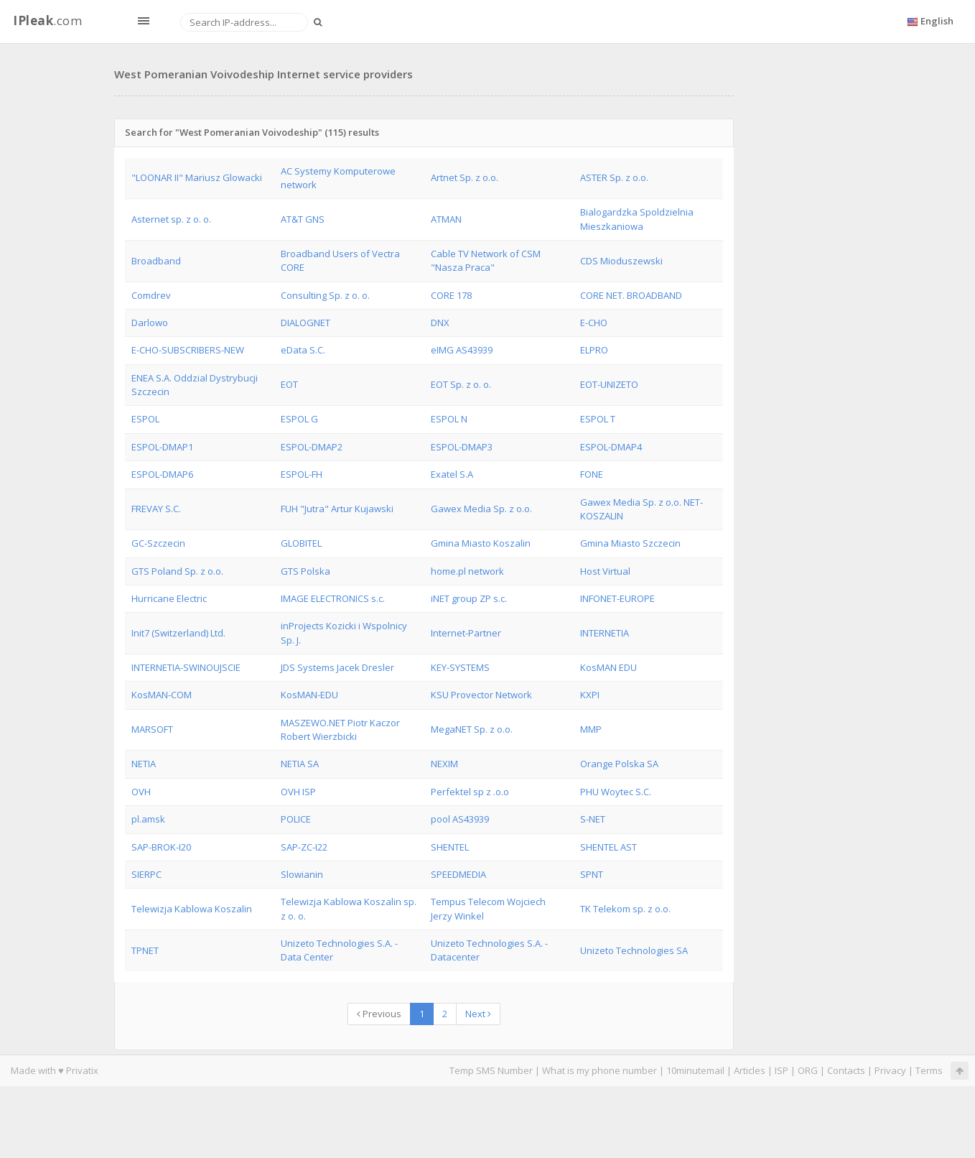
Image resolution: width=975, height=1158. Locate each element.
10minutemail (695, 1070)
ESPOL (145, 418)
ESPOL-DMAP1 (162, 446)
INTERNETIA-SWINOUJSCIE (186, 667)
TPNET (145, 950)
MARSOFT (152, 729)
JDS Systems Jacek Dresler (337, 667)
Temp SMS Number (491, 1070)
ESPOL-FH (301, 474)
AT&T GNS (303, 219)
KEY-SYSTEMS (460, 667)
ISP (782, 1070)
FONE (591, 474)
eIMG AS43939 (462, 349)
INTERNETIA (604, 632)
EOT (289, 384)
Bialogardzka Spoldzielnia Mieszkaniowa (637, 218)
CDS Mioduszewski (621, 260)
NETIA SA (300, 763)
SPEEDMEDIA (458, 874)
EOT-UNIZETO (609, 384)
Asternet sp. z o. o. (171, 219)
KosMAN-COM (161, 694)
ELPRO (594, 349)
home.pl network (467, 571)
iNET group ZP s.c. (469, 598)
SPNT (591, 874)
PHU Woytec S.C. (615, 791)
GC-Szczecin (158, 543)
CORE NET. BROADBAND (631, 295)
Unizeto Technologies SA (634, 950)
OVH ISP (298, 791)
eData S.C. (303, 349)
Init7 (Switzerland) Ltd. (178, 632)
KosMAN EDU (608, 667)
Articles (749, 1070)
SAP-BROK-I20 (161, 846)
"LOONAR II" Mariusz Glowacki (196, 177)
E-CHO (593, 322)
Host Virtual (605, 571)
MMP (591, 729)
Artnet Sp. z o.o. (464, 177)
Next (478, 1013)
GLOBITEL (301, 543)
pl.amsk (148, 818)
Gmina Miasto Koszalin (481, 543)
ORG (808, 1070)
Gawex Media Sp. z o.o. (481, 508)
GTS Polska (305, 571)
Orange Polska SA (619, 763)
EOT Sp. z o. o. (461, 384)
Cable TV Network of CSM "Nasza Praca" (486, 260)
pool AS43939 (460, 818)
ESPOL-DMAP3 (462, 446)
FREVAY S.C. (156, 508)
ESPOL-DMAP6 (162, 474)
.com (47, 20)
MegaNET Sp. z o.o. (472, 729)
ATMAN (446, 219)
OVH (141, 791)
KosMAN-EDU (309, 694)
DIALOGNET (305, 322)
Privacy (890, 1070)
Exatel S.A (452, 474)
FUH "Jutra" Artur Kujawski (337, 508)
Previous (379, 1013)
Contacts (846, 1070)
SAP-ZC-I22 (304, 846)
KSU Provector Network (481, 694)
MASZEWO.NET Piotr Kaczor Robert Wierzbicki (340, 729)
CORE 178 (451, 295)
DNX (440, 322)
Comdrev (151, 295)
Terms (929, 1070)
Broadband (156, 260)
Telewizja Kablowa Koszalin (191, 908)
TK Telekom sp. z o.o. (625, 908)
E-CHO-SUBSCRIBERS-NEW (187, 349)
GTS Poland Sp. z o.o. (177, 571)
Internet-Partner (466, 632)
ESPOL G (299, 418)
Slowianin (302, 874)
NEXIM (444, 763)
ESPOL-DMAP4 (611, 446)
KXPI (590, 694)
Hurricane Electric (169, 598)
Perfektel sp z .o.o (470, 791)
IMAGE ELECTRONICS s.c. (333, 598)
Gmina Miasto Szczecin (630, 543)
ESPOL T (597, 418)
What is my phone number (599, 1070)
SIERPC (146, 874)
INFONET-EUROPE (617, 598)
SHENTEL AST (608, 846)
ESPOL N (449, 418)
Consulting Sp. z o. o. (325, 295)
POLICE (296, 818)
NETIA (143, 763)
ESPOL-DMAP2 (311, 446)
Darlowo (149, 322)
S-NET (592, 818)
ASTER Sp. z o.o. (614, 177)
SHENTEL (450, 846)
